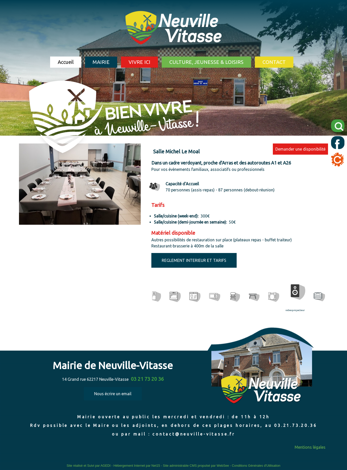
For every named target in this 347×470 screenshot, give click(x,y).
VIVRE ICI (139, 62)
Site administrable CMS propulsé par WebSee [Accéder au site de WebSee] (196, 465)
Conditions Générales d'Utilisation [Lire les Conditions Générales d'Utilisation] (256, 465)
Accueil (66, 62)
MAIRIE (101, 62)
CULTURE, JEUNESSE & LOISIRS (206, 62)
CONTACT (274, 62)
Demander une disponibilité (300, 149)
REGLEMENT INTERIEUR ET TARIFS (194, 260)
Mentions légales (310, 447)
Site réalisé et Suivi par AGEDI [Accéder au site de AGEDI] (89, 465)
